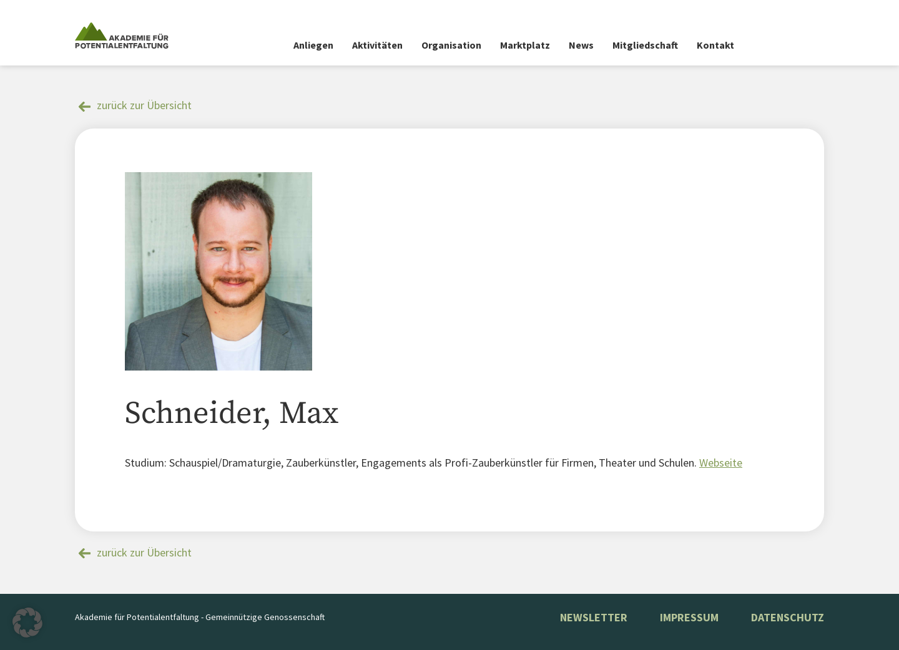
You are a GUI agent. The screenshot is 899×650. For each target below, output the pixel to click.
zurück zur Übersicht (144, 105)
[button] (27, 622)
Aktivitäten (377, 45)
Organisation (451, 45)
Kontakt (715, 45)
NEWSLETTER (593, 617)
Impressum (689, 617)
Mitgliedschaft (645, 45)
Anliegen (313, 45)
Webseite (720, 462)
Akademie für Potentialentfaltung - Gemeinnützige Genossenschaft (200, 617)
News (581, 45)
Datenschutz (787, 617)
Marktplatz (525, 45)
